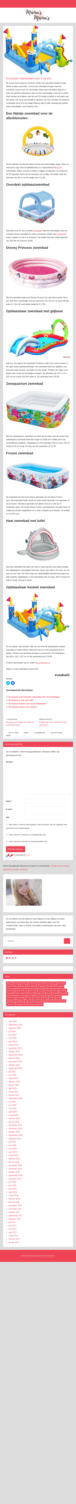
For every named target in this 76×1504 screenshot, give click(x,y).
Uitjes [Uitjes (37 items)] (27, 1001)
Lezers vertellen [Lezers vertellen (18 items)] (20, 994)
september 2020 (16, 1098)
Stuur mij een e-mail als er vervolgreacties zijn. (27, 835)
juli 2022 (12, 1072)
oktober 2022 (14, 1065)
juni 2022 (12, 1075)
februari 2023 (14, 1058)
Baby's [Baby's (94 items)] (9, 983)
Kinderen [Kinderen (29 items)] (47, 990)
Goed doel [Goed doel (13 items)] (10, 990)
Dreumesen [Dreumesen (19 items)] (61, 983)
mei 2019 (13, 1149)
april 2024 (13, 1041)
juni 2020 (12, 1105)
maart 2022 (13, 1078)
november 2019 (15, 1129)
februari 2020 (14, 1118)
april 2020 (13, 1112)
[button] (38, 50)
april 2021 (13, 1088)
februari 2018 (14, 1199)
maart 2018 (13, 1195)
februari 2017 (14, 1239)
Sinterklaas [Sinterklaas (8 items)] (10, 1001)
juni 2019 (12, 1145)
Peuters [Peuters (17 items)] (29, 997)
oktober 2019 (14, 1132)
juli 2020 (12, 1102)
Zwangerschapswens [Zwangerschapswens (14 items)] (35, 1004)
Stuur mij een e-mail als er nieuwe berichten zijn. (28, 841)
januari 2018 (14, 1202)
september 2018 (16, 1175)
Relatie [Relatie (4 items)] (45, 997)
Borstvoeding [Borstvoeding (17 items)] (32, 983)
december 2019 (15, 1125)
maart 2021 (13, 1092)
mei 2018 (13, 1189)
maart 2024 (13, 1045)
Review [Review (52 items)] (51, 997)
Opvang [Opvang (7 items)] (55, 994)
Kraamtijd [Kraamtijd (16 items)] (10, 994)
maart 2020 (13, 1115)
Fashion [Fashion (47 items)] (22, 986)
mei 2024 (13, 1038)
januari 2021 (14, 1095)
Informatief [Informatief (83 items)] (33, 990)
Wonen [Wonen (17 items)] (63, 1001)
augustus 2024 (15, 1028)
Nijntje (59, 168)
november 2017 (15, 1209)
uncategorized (39, 733)
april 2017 (13, 1232)
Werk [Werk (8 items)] (50, 1001)
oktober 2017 (14, 1212)
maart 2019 (13, 1155)
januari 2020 (14, 1122)
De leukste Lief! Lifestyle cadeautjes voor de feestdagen (34, 697)
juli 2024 (12, 1031)
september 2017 (16, 1216)
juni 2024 (12, 1035)
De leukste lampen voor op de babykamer (27, 704)
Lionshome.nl (44, 663)
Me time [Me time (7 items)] (30, 994)
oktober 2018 (14, 1172)
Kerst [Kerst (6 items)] (40, 990)
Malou (26, 733)
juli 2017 (12, 1222)
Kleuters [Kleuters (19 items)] (55, 990)
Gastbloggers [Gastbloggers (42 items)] (41, 986)
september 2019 (16, 1135)
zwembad (37, 231)
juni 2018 (12, 1185)
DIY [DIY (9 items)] (54, 983)
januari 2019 (14, 1162)
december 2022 (15, 1062)
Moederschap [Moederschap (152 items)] (40, 994)
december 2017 (15, 1206)
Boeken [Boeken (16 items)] (23, 983)
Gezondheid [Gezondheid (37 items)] (59, 986)
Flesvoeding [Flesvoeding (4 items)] (31, 986)
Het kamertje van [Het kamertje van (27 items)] (21, 990)
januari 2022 (14, 1085)
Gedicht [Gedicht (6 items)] (50, 986)
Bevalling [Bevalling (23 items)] (16, 983)
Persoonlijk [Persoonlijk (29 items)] (21, 997)
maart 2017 (13, 1236)
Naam (9, 801)
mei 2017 (13, 1229)
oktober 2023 (14, 1052)
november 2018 (15, 1169)
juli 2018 (12, 1182)
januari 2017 (14, 1242)
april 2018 (13, 1192)
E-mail (9, 809)
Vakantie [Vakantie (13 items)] (34, 1001)
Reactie (10, 762)
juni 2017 (12, 1226)
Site (7, 817)
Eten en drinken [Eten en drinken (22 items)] (12, 986)
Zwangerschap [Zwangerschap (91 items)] (21, 1004)
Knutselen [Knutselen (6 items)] (62, 990)
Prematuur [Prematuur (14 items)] (37, 997)
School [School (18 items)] (58, 997)
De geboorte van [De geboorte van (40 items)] (45, 983)
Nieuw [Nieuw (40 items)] (49, 994)
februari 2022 (14, 1082)
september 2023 (16, 1055)
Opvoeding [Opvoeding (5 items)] (63, 994)
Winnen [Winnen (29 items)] (56, 1001)
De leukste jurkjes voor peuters (23, 707)
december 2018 (15, 1165)
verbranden (62, 234)
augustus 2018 (15, 1179)
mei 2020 (13, 1108)
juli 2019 (12, 1142)
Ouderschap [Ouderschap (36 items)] (11, 997)
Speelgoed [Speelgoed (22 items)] (20, 1001)
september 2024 (16, 1025)
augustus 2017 (15, 1219)
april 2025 (13, 1021)
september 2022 (16, 1068)
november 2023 (15, 1048)
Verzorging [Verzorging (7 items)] (42, 1001)
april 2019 (13, 1152)
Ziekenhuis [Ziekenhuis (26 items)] (10, 1004)
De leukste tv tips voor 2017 (21, 700)
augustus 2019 (15, 1139)
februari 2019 (14, 1159)
